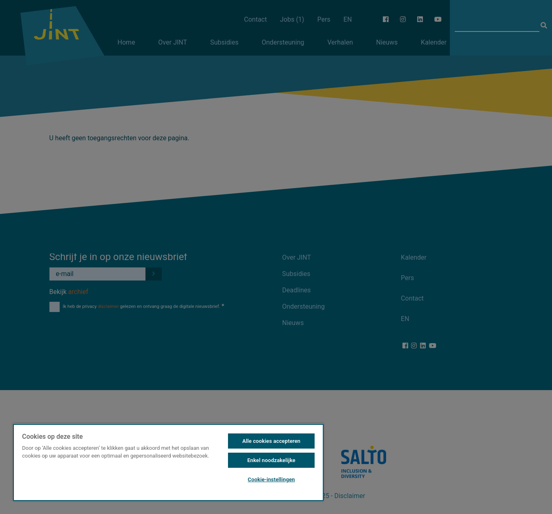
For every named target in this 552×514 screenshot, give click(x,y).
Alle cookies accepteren (271, 441)
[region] (168, 462)
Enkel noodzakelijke (271, 460)
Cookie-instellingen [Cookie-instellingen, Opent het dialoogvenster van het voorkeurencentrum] (271, 479)
